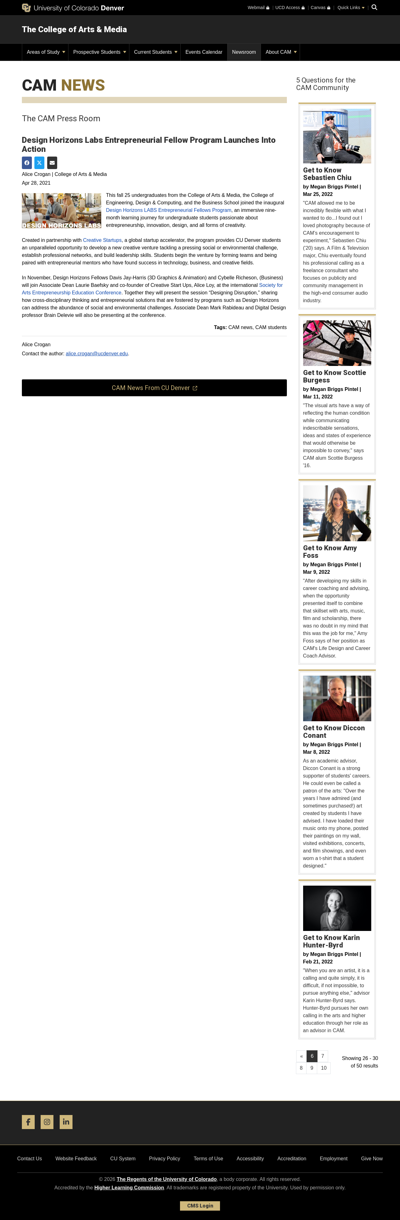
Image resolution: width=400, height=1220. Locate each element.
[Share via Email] (52, 163)
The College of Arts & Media (74, 29)
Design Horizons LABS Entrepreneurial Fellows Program (168, 210)
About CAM (281, 52)
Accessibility (250, 1158)
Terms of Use (208, 1158)
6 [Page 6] (312, 1056)
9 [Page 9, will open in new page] (311, 1068)
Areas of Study (46, 52)
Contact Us (29, 1158)
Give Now (372, 1158)
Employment (334, 1158)
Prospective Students (99, 52)
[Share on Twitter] (39, 163)
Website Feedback (76, 1158)
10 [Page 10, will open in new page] (324, 1068)
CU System (123, 1158)
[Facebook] (30, 1131)
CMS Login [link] (200, 1206)
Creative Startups (102, 240)
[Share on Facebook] (27, 163)
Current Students (156, 52)
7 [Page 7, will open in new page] (322, 1056)
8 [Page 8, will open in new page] (301, 1068)
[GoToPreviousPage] (301, 1056)
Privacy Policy (164, 1158)
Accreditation (292, 1158)
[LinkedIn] (68, 1131)
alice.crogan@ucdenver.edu (97, 353)
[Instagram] (49, 1131)
